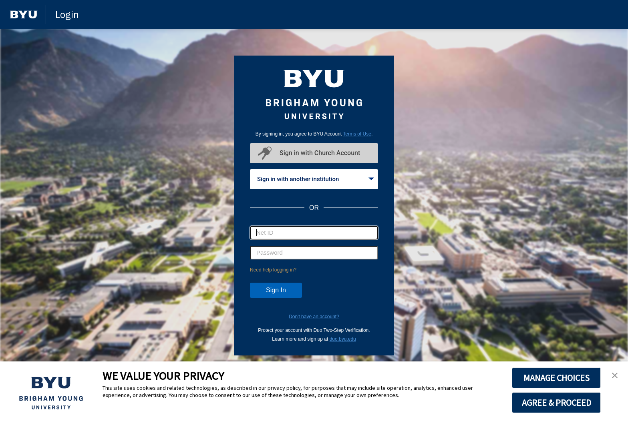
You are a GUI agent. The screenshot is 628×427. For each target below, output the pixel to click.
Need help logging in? (273, 270)
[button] (615, 376)
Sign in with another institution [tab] (315, 179)
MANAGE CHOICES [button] (556, 377)
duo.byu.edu (343, 339)
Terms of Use (357, 134)
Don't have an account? (314, 316)
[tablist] (314, 179)
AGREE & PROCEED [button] (556, 402)
